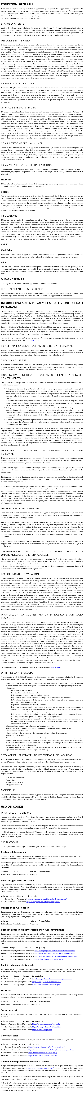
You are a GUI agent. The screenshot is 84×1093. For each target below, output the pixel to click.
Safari (34, 1068)
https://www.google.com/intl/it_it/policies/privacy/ (46, 1047)
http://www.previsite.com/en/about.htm (42, 1055)
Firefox (52, 1068)
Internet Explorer (43, 1068)
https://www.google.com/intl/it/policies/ (46, 982)
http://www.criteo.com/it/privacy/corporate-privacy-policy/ (56, 953)
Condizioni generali (32, 340)
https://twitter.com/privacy (42, 1030)
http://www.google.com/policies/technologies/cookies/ (47, 899)
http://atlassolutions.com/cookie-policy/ (49, 959)
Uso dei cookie (56, 667)
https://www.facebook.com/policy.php (46, 984)
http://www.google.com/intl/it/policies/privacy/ (43, 902)
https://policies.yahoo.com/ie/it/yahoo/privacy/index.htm (56, 956)
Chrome (28, 1068)
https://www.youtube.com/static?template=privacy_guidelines (51, 1050)
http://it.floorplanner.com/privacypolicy (42, 1053)
